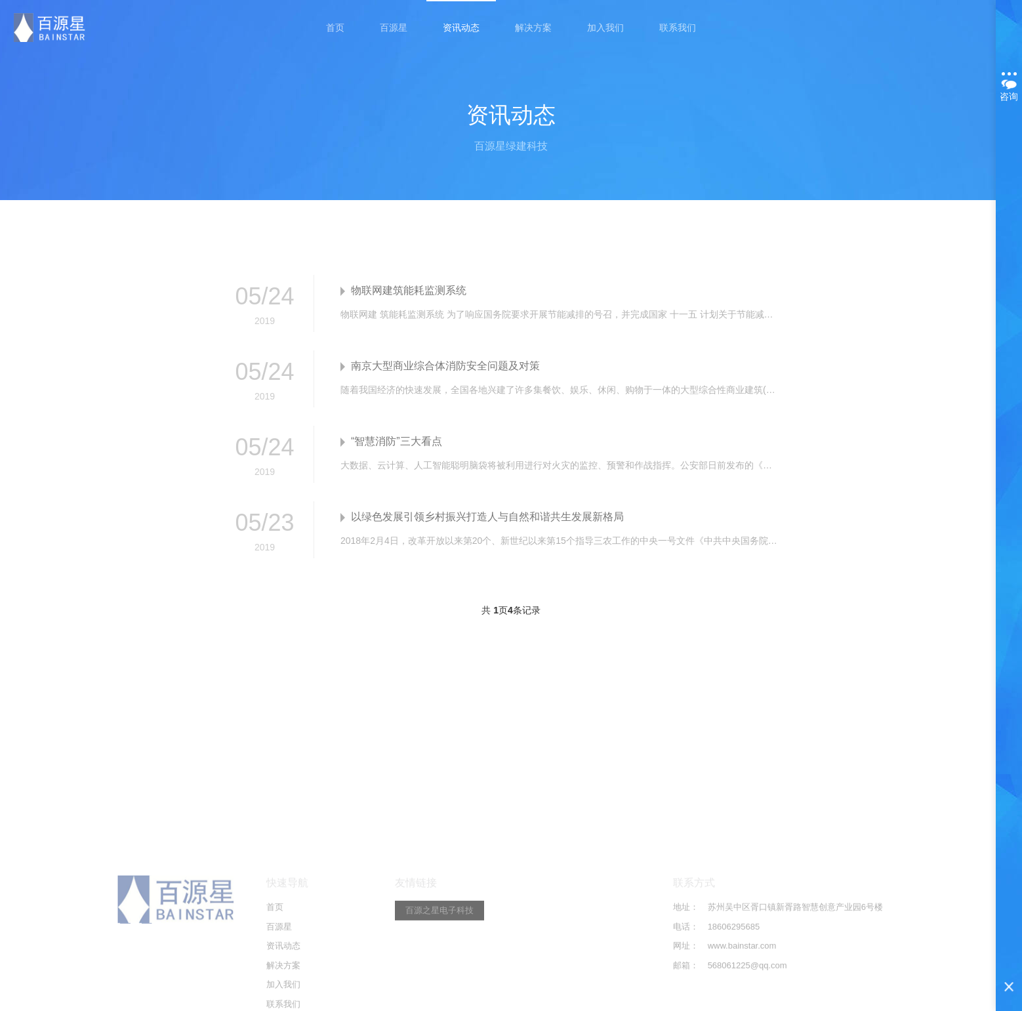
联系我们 (677, 27)
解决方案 (533, 27)
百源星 (393, 27)
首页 (335, 27)
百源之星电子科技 (439, 991)
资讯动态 (461, 27)
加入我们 (605, 27)
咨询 (1009, 87)
